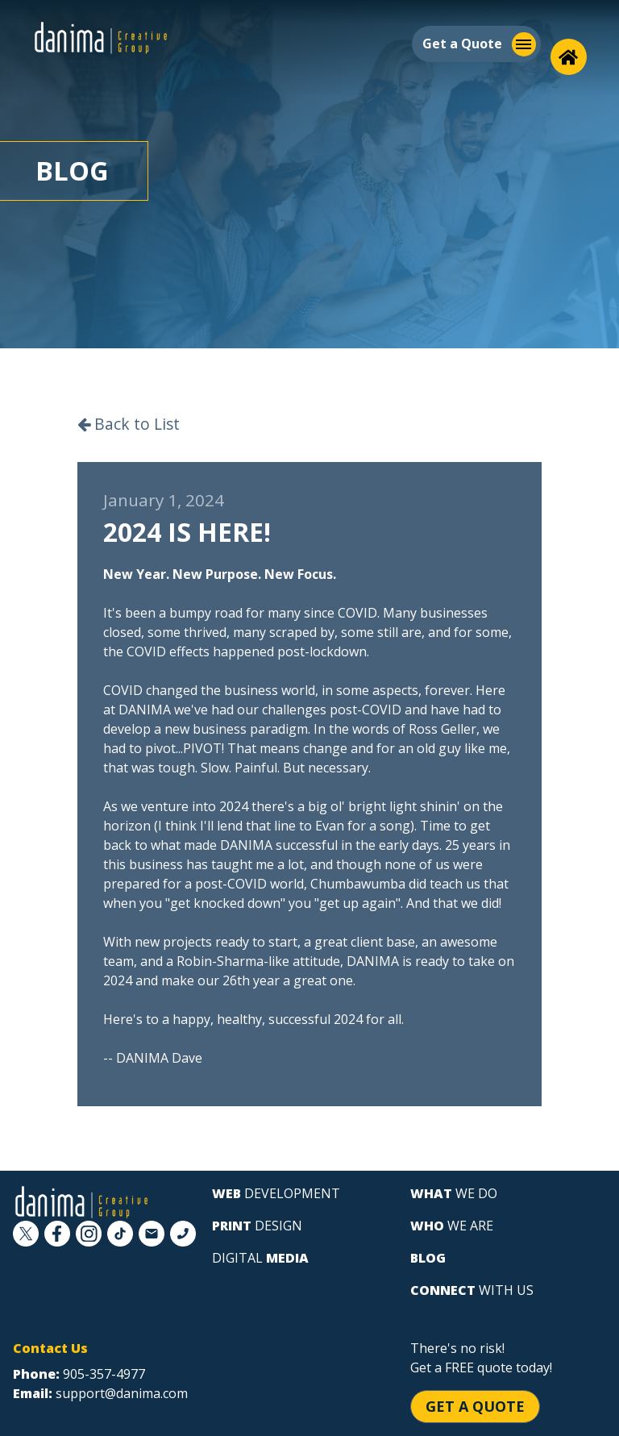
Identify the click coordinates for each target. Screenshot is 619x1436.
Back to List (128, 424)
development (276, 1193)
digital (260, 1258)
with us (472, 1290)
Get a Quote (475, 1406)
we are (451, 1225)
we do (453, 1193)
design (257, 1225)
